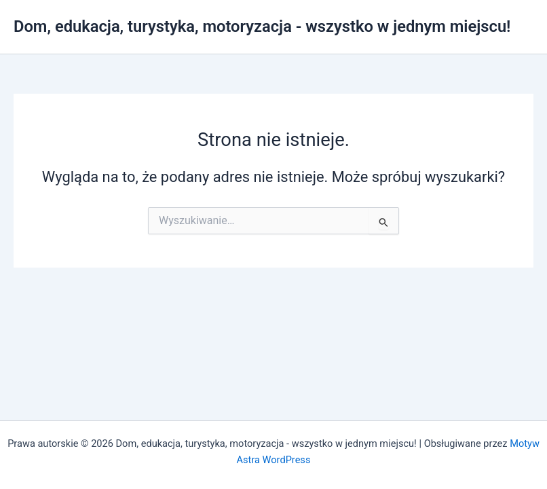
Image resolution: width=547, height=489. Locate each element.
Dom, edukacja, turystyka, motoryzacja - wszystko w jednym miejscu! (262, 26)
